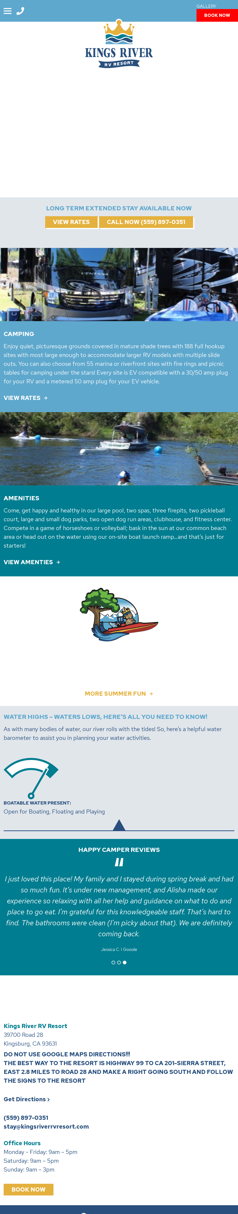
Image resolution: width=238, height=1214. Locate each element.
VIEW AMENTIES (28, 562)
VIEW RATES (22, 398)
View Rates (71, 222)
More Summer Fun (115, 694)
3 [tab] (124, 959)
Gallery (206, 6)
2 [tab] (119, 959)
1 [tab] (113, 959)
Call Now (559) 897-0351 (146, 222)
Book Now (217, 15)
